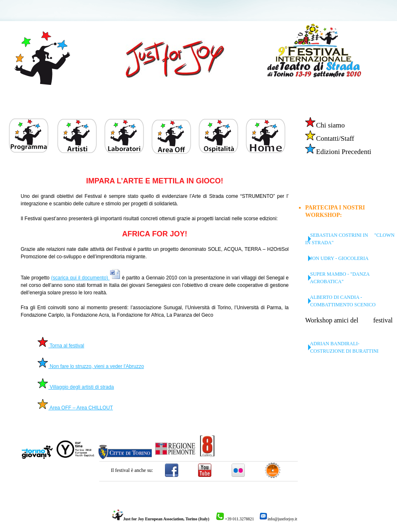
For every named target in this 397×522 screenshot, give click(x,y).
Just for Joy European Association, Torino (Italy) (160, 519)
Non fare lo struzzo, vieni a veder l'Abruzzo (90, 366)
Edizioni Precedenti (338, 152)
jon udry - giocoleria (336, 258)
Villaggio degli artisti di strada (75, 387)
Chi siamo (324, 125)
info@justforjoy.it (278, 519)
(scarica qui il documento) (85, 278)
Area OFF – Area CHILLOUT (75, 408)
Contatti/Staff (329, 138)
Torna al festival (60, 346)
